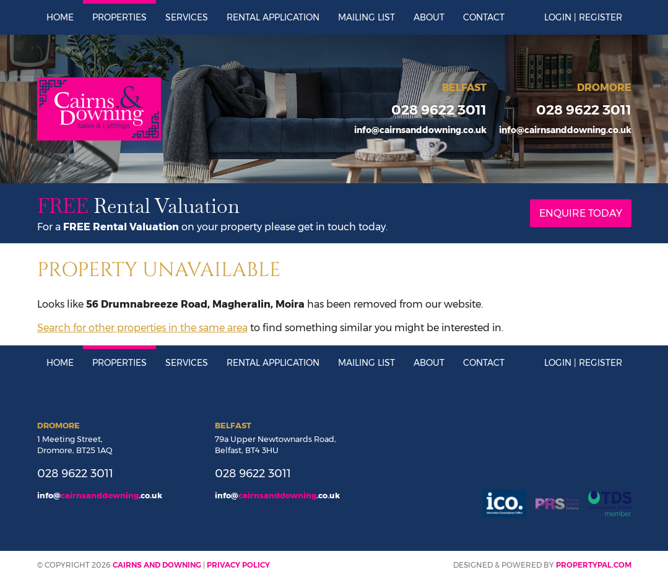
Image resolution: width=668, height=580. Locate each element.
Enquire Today (580, 213)
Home (60, 17)
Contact (484, 17)
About (429, 17)
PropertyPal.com (593, 564)
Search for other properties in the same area (142, 328)
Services (186, 17)
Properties (119, 17)
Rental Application (273, 17)
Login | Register (583, 17)
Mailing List (366, 17)
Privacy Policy (238, 564)
